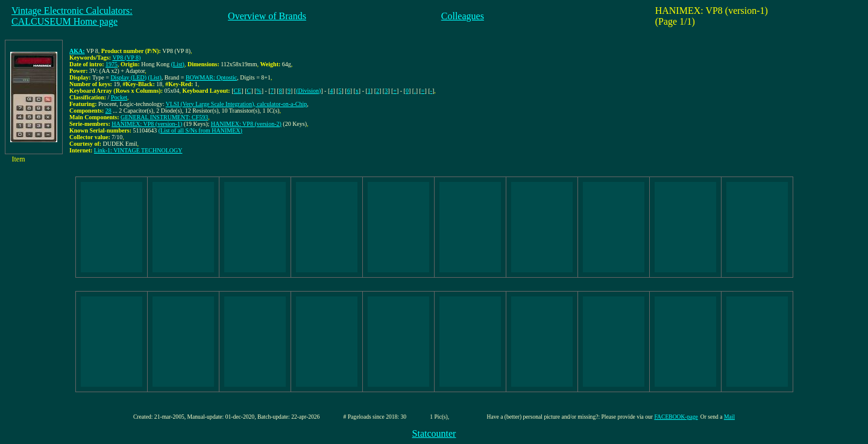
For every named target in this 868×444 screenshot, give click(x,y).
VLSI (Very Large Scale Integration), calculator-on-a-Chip (236, 104)
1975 (111, 64)
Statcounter (434, 433)
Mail (729, 416)
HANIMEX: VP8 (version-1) (147, 123)
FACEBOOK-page (675, 416)
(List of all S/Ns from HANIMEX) (200, 130)
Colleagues (462, 16)
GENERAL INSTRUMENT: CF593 (164, 117)
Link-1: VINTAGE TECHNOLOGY (138, 150)
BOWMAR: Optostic (211, 77)
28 (108, 110)
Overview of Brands (267, 16)
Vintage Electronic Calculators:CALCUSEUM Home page (72, 16)
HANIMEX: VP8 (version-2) (246, 123)
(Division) (308, 90)
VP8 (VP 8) (126, 57)
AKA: (77, 51)
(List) (177, 64)
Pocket (119, 97)
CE (238, 90)
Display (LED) (128, 77)
